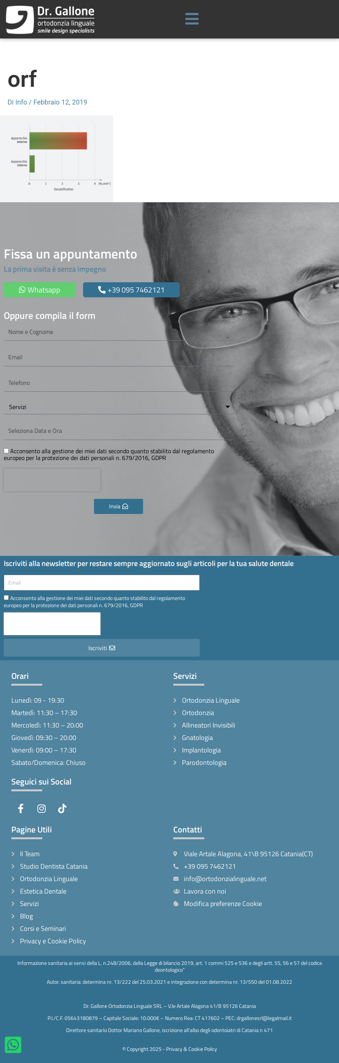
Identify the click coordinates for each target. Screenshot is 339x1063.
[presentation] (52, 480)
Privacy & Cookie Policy (191, 1049)
